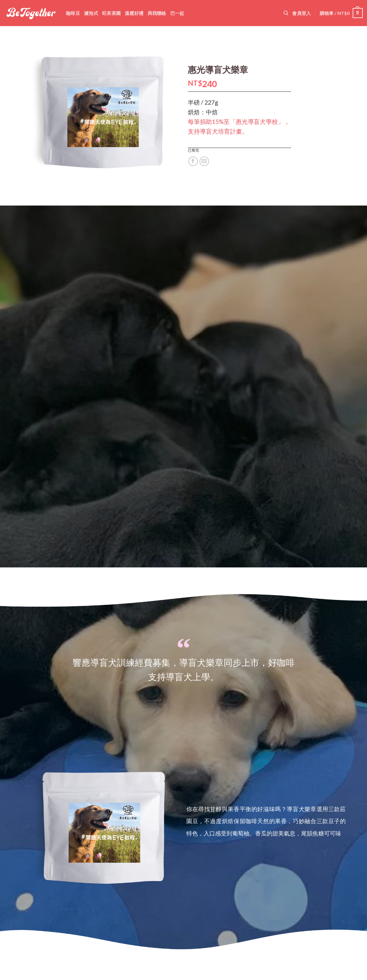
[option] (101, 825)
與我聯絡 (157, 13)
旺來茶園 (111, 13)
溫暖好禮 (134, 13)
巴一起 (177, 13)
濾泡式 (91, 13)
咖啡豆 (73, 13)
